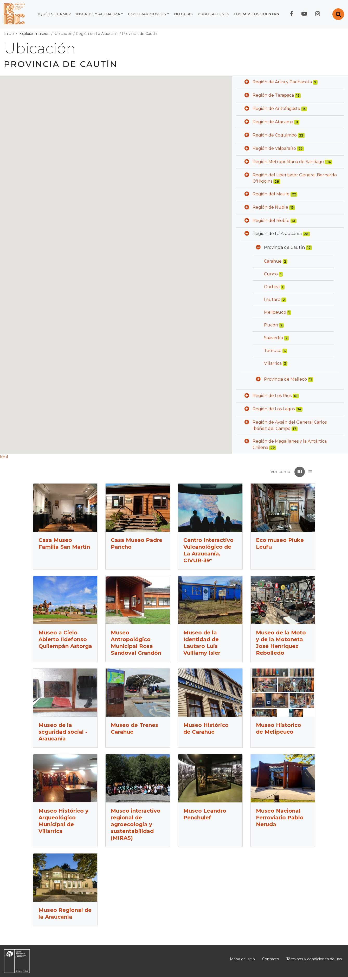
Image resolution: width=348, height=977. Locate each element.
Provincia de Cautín (139, 33)
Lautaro (272, 299)
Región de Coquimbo (275, 135)
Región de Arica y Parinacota (282, 81)
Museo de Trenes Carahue (134, 728)
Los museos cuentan (256, 14)
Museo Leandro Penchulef (204, 814)
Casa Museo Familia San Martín (64, 543)
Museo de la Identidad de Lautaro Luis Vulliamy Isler (201, 642)
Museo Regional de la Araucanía (65, 913)
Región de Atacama (273, 121)
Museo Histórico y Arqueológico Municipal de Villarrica (63, 821)
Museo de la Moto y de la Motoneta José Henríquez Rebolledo (281, 642)
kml (4, 456)
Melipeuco (275, 312)
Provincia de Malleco (285, 379)
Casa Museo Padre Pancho (136, 543)
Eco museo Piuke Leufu (280, 543)
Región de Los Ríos (272, 395)
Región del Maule (271, 193)
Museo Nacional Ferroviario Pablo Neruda (280, 817)
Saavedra (273, 337)
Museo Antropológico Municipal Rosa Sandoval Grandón (136, 642)
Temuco (272, 350)
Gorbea (272, 286)
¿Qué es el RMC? (54, 14)
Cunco (271, 273)
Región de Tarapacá (273, 95)
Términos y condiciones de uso (314, 959)
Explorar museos (147, 14)
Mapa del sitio (242, 959)
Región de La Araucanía (97, 33)
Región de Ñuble (270, 207)
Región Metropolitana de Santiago (288, 161)
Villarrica (273, 363)
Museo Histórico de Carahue (206, 728)
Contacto (270, 959)
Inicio (9, 33)
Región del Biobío (271, 220)
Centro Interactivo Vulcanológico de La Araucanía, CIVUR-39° (208, 550)
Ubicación (63, 33)
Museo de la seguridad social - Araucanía (62, 732)
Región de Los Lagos (274, 408)
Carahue (273, 261)
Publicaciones (213, 14)
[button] (247, 82)
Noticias (183, 14)
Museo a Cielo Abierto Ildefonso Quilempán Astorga (65, 639)
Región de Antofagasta (276, 108)
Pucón (271, 325)
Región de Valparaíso (274, 148)
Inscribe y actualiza (98, 14)
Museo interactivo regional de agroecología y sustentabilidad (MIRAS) (135, 824)
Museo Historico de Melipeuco (278, 728)
